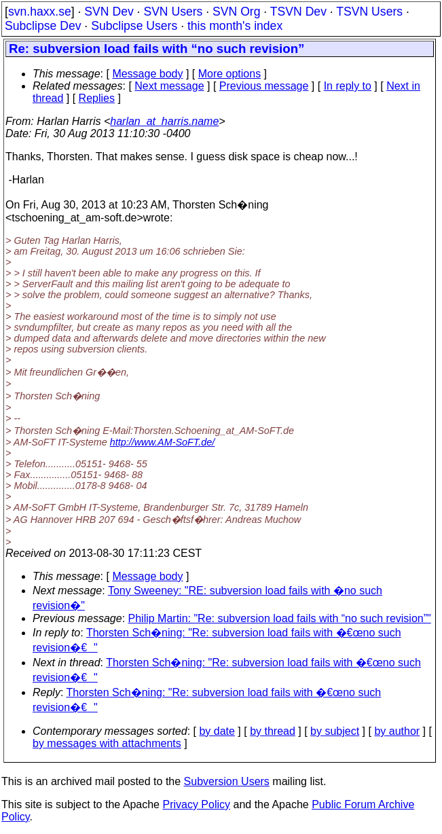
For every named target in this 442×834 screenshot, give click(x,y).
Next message (169, 86)
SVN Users (172, 11)
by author (397, 731)
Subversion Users (227, 781)
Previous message (264, 86)
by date (216, 731)
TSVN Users (369, 11)
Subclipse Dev (43, 26)
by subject (334, 731)
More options (229, 73)
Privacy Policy (196, 804)
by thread (272, 731)
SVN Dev (108, 11)
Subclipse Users (134, 26)
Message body (147, 73)
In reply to (347, 86)
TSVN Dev (298, 11)
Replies (97, 98)
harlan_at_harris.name (164, 121)
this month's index (234, 26)
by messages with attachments (107, 743)
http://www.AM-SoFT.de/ (162, 442)
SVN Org (236, 11)
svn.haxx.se (39, 11)
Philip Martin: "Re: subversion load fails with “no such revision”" (279, 618)
